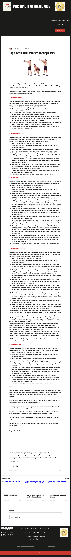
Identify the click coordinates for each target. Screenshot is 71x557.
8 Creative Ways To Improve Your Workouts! (58, 496)
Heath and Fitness (14, 39)
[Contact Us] (60, 30)
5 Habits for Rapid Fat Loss (10, 495)
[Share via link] (20, 466)
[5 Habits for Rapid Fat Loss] (12, 487)
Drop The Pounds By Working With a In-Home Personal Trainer (35, 496)
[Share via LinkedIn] (17, 466)
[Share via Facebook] (10, 466)
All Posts (4, 39)
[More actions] (61, 49)
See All (67, 478)
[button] (67, 39)
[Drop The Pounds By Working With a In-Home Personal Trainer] (35, 487)
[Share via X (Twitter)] (13, 466)
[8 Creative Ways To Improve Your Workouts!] (58, 487)
